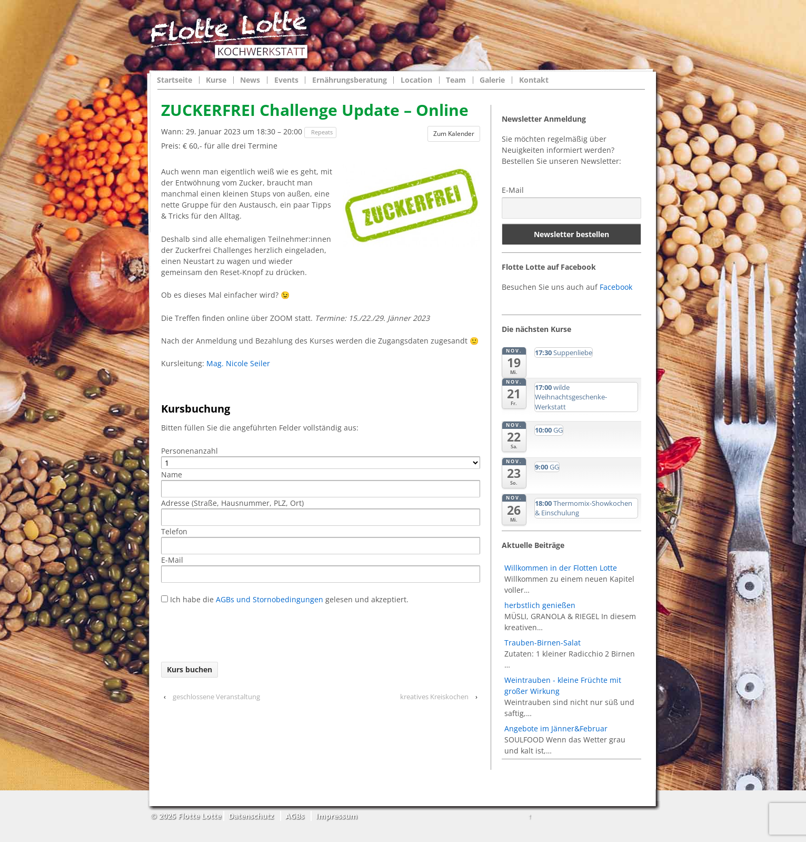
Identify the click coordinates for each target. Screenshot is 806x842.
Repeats (320, 132)
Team (456, 80)
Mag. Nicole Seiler (238, 363)
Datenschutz (251, 816)
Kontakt (534, 80)
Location (416, 80)
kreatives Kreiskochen (434, 696)
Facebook (616, 287)
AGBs (294, 816)
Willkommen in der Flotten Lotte (560, 568)
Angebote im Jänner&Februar (556, 728)
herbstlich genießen (539, 605)
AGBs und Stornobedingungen (268, 599)
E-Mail (513, 190)
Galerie (492, 80)
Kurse (216, 80)
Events (286, 80)
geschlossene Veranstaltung (216, 696)
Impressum (336, 816)
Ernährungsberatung (349, 80)
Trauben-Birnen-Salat (542, 643)
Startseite (174, 80)
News (250, 80)
